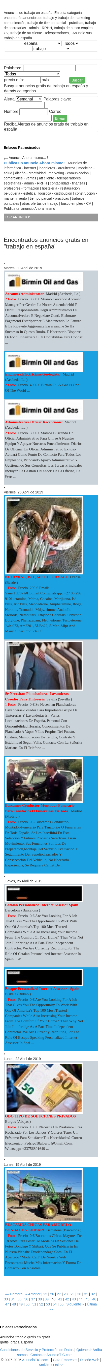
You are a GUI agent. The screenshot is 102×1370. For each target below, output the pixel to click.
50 (27, 1304)
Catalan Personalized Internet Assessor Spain (41, 905)
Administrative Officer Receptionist (34, 422)
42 (67, 1299)
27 (59, 1294)
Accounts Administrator (24, 294)
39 (47, 1299)
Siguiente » (75, 1304)
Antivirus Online (51, 1365)
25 (45, 1294)
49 (21, 1304)
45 (87, 1299)
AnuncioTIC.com (35, 1360)
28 (66, 1294)
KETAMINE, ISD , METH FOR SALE (36, 577)
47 (7, 1304)
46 (94, 1299)
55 (61, 1304)
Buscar (77, 80)
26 (52, 1294)
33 (6, 1299)
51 (34, 1304)
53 (48, 1304)
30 (79, 1294)
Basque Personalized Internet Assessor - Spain (42, 989)
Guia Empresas (65, 1360)
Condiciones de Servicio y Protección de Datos (37, 1350)
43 (74, 1299)
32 (93, 1294)
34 (13, 1299)
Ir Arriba (96, 1350)
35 (19, 1299)
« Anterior (33, 1294)
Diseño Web (89, 1360)
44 (81, 1299)
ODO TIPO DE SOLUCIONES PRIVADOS (40, 1116)
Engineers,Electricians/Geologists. (33, 374)
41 (60, 1299)
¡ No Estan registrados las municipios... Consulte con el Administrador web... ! (71, 43)
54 (55, 1304)
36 (26, 1299)
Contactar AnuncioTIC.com (51, 1355)
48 (14, 1304)
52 (41, 1304)
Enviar (60, 118)
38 (40, 1299)
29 (73, 1294)
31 (86, 1294)
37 (33, 1299)
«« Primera (13, 1294)
